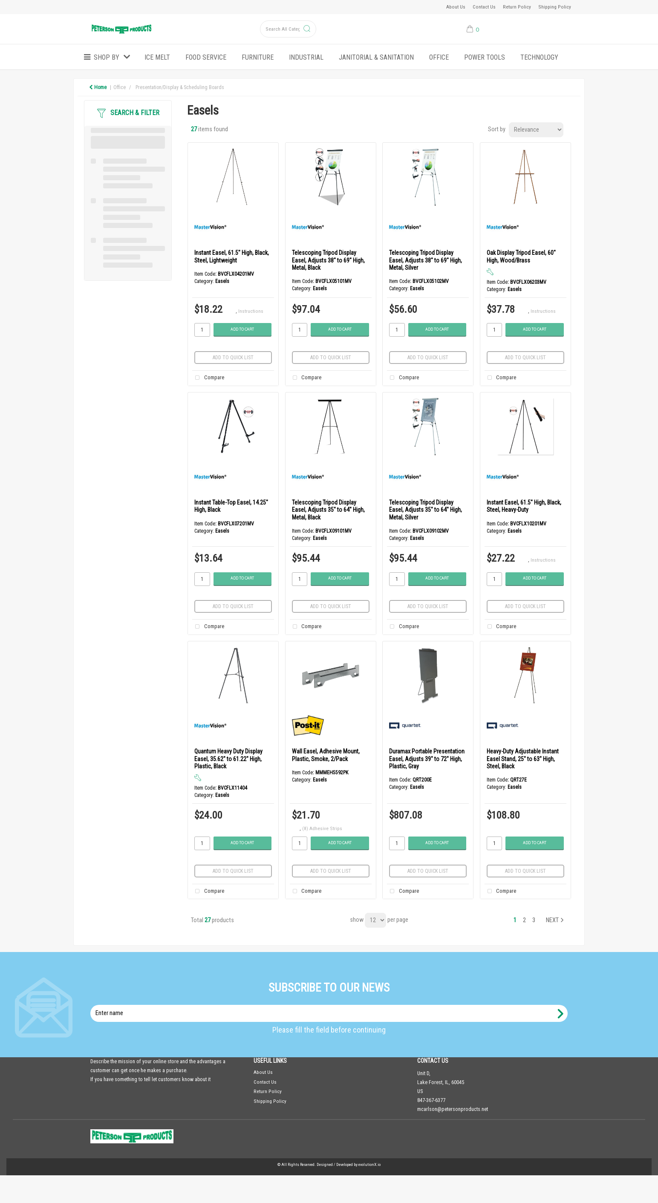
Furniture (258, 57)
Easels (222, 281)
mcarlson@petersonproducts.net (452, 1109)
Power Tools (484, 57)
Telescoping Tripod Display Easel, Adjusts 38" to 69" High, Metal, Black (328, 260)
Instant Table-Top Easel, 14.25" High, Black (231, 506)
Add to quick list (233, 358)
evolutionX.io (369, 1164)
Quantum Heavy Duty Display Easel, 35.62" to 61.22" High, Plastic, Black (228, 759)
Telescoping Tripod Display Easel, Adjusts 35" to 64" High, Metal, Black (328, 510)
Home (98, 87)
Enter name (331, 1004)
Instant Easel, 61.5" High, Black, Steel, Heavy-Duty (524, 506)
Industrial (306, 57)
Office (439, 57)
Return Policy (517, 7)
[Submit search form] (307, 29)
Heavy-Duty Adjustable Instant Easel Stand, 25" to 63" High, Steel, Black (523, 759)
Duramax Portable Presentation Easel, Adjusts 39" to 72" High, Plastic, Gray (427, 759)
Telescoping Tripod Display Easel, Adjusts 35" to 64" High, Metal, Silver (425, 510)
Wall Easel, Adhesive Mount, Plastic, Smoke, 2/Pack (326, 755)
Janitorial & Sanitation (376, 57)
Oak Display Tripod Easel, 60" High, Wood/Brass (521, 256)
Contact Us (484, 7)
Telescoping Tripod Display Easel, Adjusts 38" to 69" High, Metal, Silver (425, 260)
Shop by (106, 57)
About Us (455, 7)
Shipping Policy (554, 7)
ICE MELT (157, 57)
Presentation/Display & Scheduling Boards (180, 87)
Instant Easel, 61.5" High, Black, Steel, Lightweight (231, 256)
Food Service (205, 57)
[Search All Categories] (288, 29)
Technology (539, 57)
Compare (208, 378)
